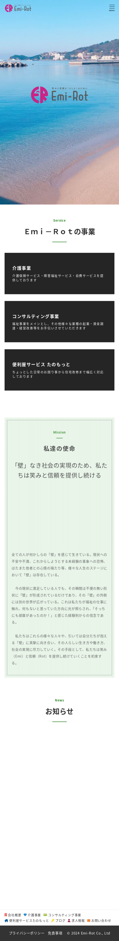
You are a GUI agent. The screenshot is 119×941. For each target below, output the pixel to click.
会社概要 (13, 915)
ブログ (58, 920)
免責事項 (55, 933)
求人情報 (76, 920)
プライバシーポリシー (27, 933)
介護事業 (32, 915)
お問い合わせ (99, 920)
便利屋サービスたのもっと (27, 920)
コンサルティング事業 (62, 915)
